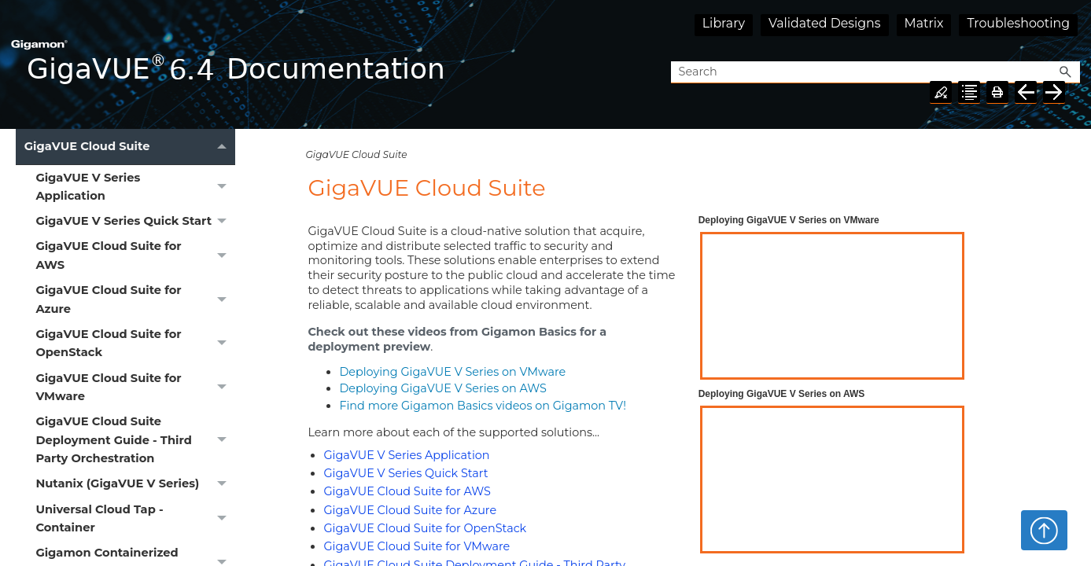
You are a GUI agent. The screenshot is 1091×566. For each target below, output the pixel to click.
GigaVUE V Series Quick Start (135, 221)
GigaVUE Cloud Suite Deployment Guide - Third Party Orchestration (135, 441)
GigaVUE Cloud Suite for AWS (135, 256)
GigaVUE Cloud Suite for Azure (135, 300)
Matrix (924, 23)
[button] (1066, 72)
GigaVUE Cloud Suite (129, 146)
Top (1044, 530)
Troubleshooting (1018, 23)
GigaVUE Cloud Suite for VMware (135, 388)
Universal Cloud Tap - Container (135, 519)
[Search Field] (875, 72)
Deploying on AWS (443, 388)
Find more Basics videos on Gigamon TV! (482, 406)
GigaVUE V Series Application (135, 187)
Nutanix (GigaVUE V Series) (135, 484)
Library (723, 23)
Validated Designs (824, 23)
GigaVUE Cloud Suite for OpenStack (135, 344)
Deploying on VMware (452, 372)
